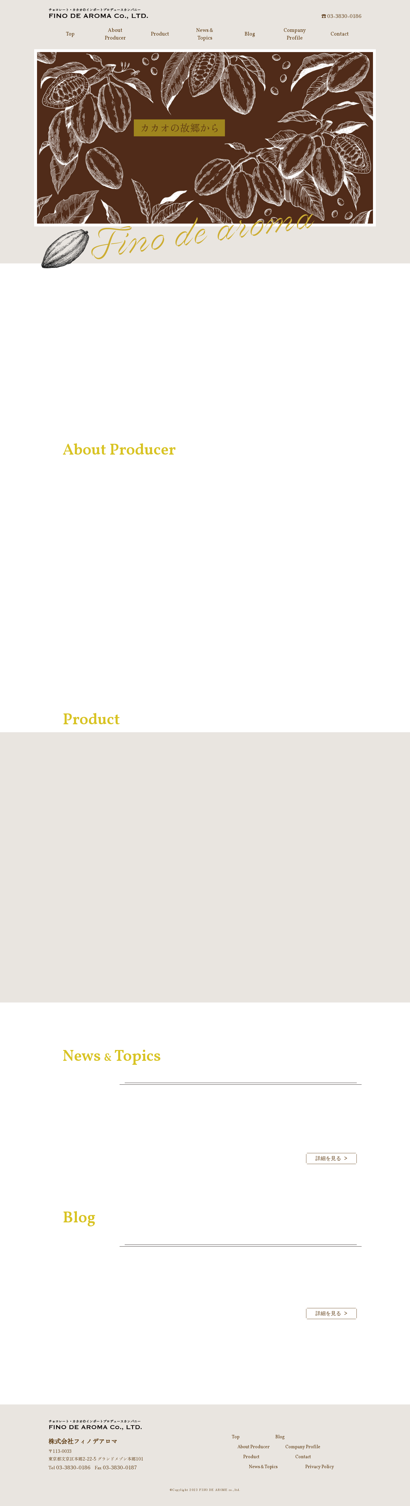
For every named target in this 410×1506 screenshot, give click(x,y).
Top (235, 1437)
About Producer (253, 1447)
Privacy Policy (319, 1467)
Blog (280, 1437)
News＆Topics (263, 1467)
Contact (303, 1457)
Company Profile (302, 1447)
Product (251, 1457)
